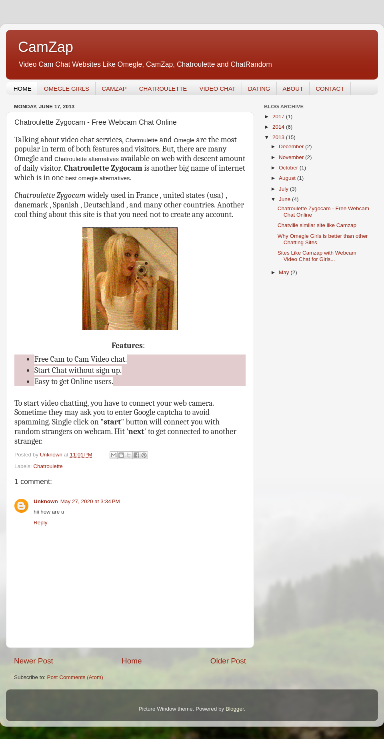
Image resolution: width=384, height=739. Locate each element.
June (285, 199)
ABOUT (293, 88)
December (292, 146)
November (292, 157)
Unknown (46, 501)
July (284, 189)
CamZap (45, 47)
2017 (279, 117)
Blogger (235, 709)
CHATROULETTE (163, 88)
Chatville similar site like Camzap (317, 225)
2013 (279, 137)
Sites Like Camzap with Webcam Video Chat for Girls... (317, 256)
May (284, 272)
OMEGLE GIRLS (66, 88)
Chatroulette (48, 466)
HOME (23, 88)
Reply (41, 523)
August (288, 178)
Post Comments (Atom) (75, 677)
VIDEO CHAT (217, 88)
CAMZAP (114, 88)
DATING (259, 88)
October (289, 168)
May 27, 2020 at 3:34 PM (90, 501)
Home (132, 661)
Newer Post (33, 661)
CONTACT (330, 88)
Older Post (228, 661)
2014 (279, 127)
